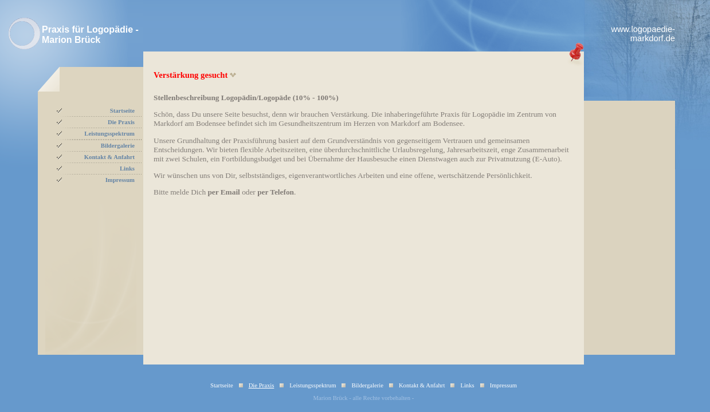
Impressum (120, 180)
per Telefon (275, 192)
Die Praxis (121, 122)
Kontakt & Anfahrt (109, 157)
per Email (223, 192)
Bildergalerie (118, 145)
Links (127, 168)
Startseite (122, 111)
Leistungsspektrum (109, 133)
